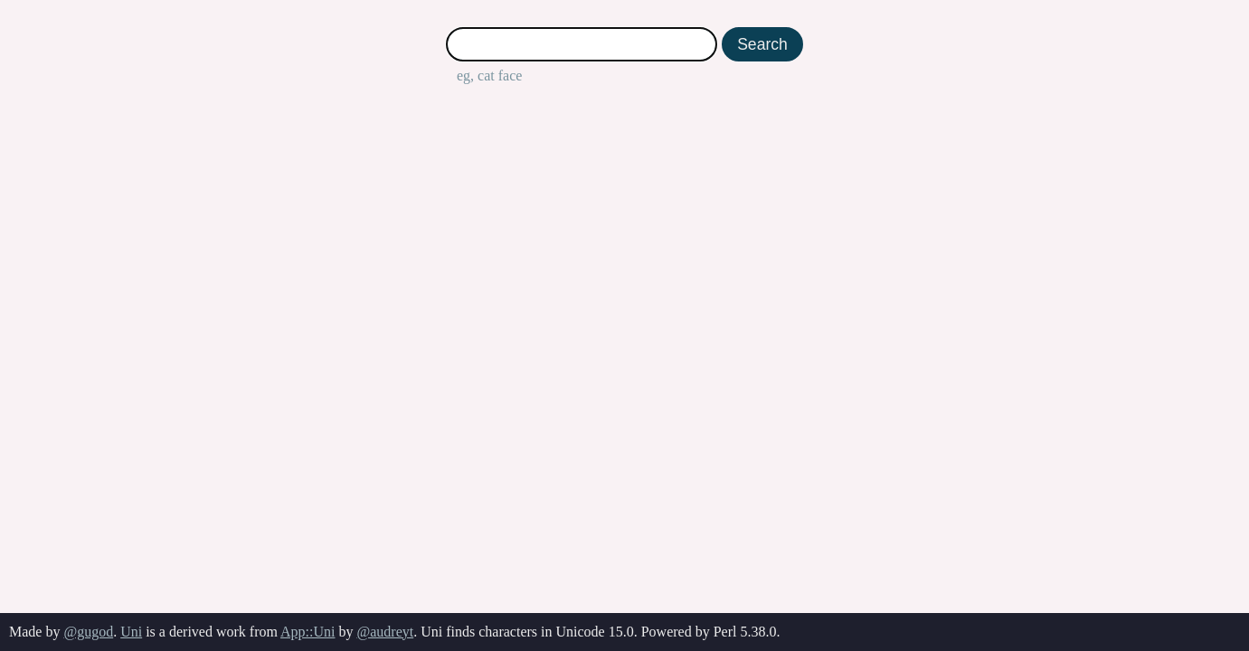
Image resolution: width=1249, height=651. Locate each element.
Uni (131, 631)
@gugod (88, 631)
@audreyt (384, 631)
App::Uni (307, 631)
